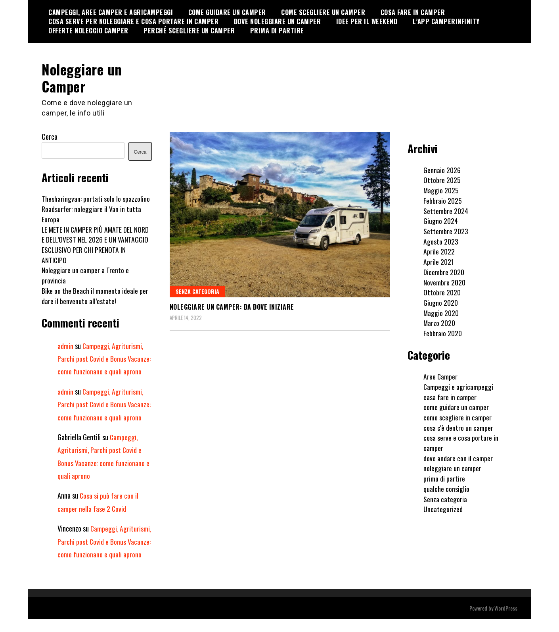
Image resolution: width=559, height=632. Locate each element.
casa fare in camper (450, 396)
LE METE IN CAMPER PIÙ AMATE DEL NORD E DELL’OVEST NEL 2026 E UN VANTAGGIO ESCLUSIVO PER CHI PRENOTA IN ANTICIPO (96, 244)
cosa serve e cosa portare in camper (460, 442)
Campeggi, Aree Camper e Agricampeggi (110, 12)
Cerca (49, 136)
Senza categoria (197, 291)
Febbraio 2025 (442, 200)
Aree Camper (440, 376)
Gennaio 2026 (442, 169)
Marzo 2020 (439, 323)
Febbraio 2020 (442, 333)
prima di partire (444, 478)
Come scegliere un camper (323, 12)
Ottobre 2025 (442, 180)
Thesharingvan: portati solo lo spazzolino (96, 198)
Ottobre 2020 (442, 292)
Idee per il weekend (367, 21)
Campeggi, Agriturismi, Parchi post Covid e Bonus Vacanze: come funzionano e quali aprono (104, 358)
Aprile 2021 (438, 261)
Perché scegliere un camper (189, 30)
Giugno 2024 (440, 220)
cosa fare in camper (413, 12)
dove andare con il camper (458, 458)
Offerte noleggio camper (88, 30)
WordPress (505, 621)
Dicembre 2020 (443, 271)
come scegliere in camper (457, 417)
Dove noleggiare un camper (277, 21)
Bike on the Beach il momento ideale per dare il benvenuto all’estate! (95, 295)
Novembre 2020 (444, 282)
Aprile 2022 (439, 251)
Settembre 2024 (445, 210)
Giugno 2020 (440, 302)
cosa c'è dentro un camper (458, 427)
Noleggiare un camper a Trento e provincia (85, 275)
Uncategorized (443, 508)
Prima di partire (277, 30)
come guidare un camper (456, 406)
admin (65, 345)
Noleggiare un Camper (83, 77)
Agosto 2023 (440, 241)
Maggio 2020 (441, 312)
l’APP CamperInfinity (446, 21)
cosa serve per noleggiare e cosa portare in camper (133, 21)
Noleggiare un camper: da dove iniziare (232, 306)
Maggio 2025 (441, 190)
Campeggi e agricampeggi (458, 386)
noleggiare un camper (452, 468)
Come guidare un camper (227, 12)
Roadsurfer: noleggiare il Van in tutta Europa (91, 213)
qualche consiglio (446, 488)
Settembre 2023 (445, 230)
